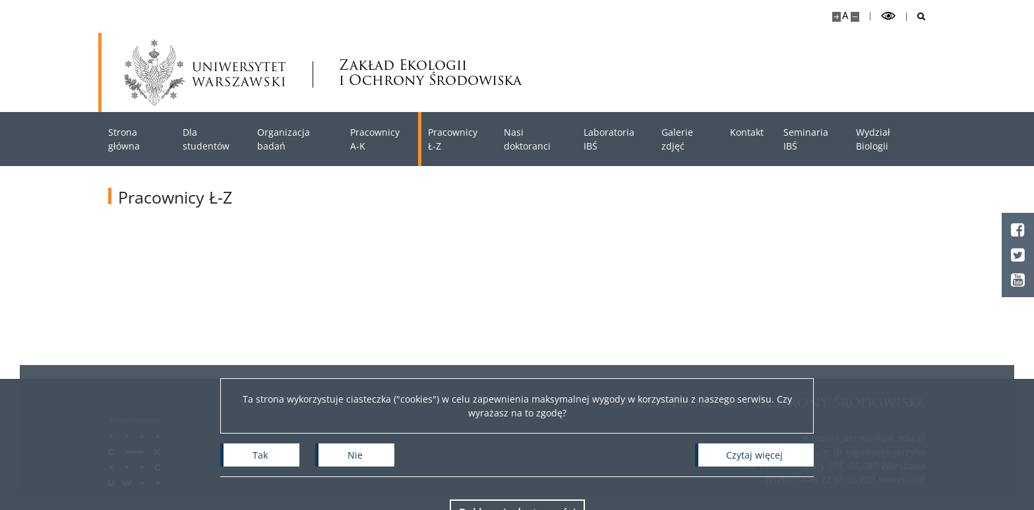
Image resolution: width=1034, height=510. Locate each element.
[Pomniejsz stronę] (855, 17)
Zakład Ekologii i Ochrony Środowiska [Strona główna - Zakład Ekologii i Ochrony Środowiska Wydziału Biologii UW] (430, 72)
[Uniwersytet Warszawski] (205, 72)
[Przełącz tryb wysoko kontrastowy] (888, 16)
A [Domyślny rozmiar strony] (845, 15)
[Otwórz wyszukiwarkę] (916, 17)
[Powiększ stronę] (836, 17)
